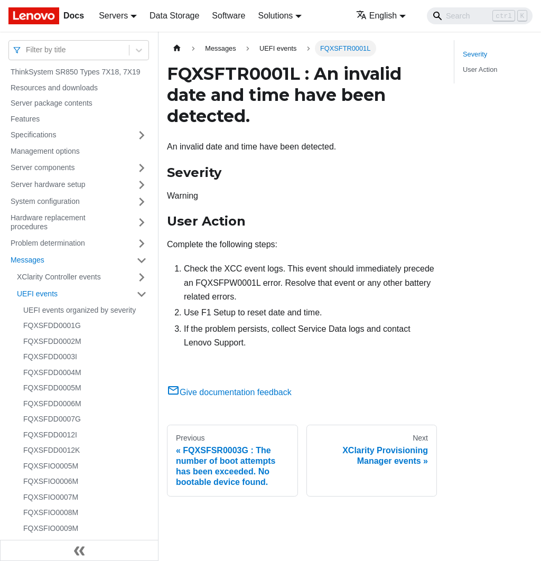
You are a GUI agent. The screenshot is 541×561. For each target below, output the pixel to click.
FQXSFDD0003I (50, 356)
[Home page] (177, 48)
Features (25, 119)
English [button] (376, 15)
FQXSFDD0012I (50, 435)
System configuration (45, 201)
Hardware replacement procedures (48, 222)
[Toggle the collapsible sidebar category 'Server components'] (141, 168)
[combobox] (27, 50)
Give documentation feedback (229, 392)
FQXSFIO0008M (50, 512)
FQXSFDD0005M (52, 388)
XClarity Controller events (59, 277)
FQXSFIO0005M (50, 466)
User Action (480, 69)
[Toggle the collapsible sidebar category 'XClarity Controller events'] (141, 277)
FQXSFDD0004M (52, 372)
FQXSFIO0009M (50, 528)
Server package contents (51, 103)
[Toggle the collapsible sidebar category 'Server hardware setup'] (141, 184)
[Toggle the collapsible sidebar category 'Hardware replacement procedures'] (141, 222)
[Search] (480, 15)
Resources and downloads (54, 87)
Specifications (33, 134)
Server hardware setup (48, 184)
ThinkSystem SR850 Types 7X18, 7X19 (76, 72)
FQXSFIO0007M (50, 497)
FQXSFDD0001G (52, 325)
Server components (42, 167)
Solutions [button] (275, 15)
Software (228, 15)
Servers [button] (113, 15)
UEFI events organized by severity (79, 310)
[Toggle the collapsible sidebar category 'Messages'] (141, 260)
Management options (45, 151)
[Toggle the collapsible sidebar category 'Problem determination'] (141, 243)
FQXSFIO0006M (50, 481)
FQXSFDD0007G (52, 419)
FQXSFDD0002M (52, 341)
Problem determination (48, 243)
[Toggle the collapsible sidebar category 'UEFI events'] (141, 294)
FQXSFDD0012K (51, 450)
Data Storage (174, 15)
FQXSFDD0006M (52, 403)
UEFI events (37, 293)
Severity (475, 54)
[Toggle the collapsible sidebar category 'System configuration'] (141, 201)
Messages (27, 260)
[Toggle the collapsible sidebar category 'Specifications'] (141, 135)
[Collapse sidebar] (79, 550)
